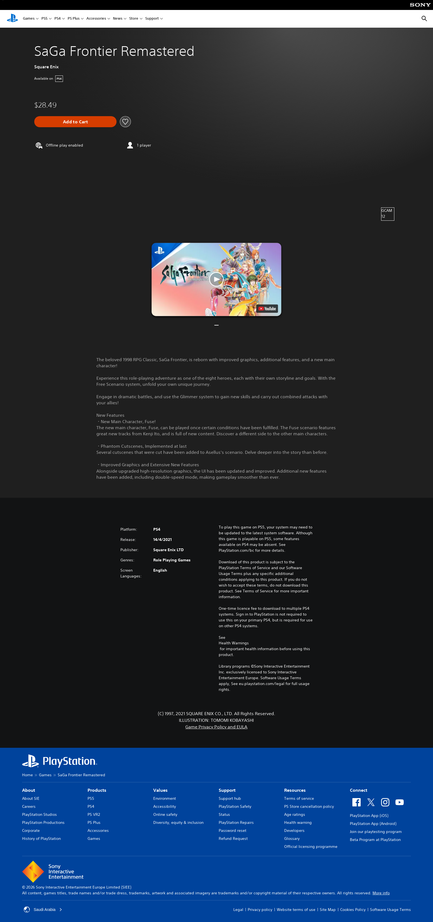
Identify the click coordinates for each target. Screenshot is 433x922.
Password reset (232, 830)
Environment (164, 798)
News (117, 19)
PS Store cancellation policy (309, 806)
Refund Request (233, 838)
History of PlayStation (41, 838)
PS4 (57, 19)
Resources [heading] (295, 790)
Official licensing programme (310, 846)
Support (152, 19)
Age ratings (294, 814)
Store (133, 19)
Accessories (96, 19)
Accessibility (164, 806)
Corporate (31, 830)
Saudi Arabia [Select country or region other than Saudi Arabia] (43, 909)
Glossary (292, 838)
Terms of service (299, 798)
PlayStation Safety (235, 806)
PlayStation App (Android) (373, 823)
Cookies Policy (353, 909)
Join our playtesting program (376, 831)
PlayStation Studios (39, 814)
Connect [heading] (358, 790)
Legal (238, 909)
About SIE (30, 798)
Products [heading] (97, 790)
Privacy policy (260, 909)
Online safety (165, 814)
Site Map (328, 909)
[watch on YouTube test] (267, 308)
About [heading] (28, 790)
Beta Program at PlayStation (375, 839)
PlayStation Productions (43, 822)
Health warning (298, 822)
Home (27, 774)
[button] (216, 279)
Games (29, 19)
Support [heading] (227, 790)
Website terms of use (296, 909)
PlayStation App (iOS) (369, 815)
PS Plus (74, 19)
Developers (294, 830)
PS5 (44, 19)
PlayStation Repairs (236, 822)
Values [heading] (160, 790)
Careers (29, 806)
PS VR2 (94, 814)
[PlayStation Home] (12, 18)
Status (224, 814)
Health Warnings (234, 642)
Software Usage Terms (390, 909)
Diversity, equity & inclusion (178, 822)
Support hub (230, 798)
